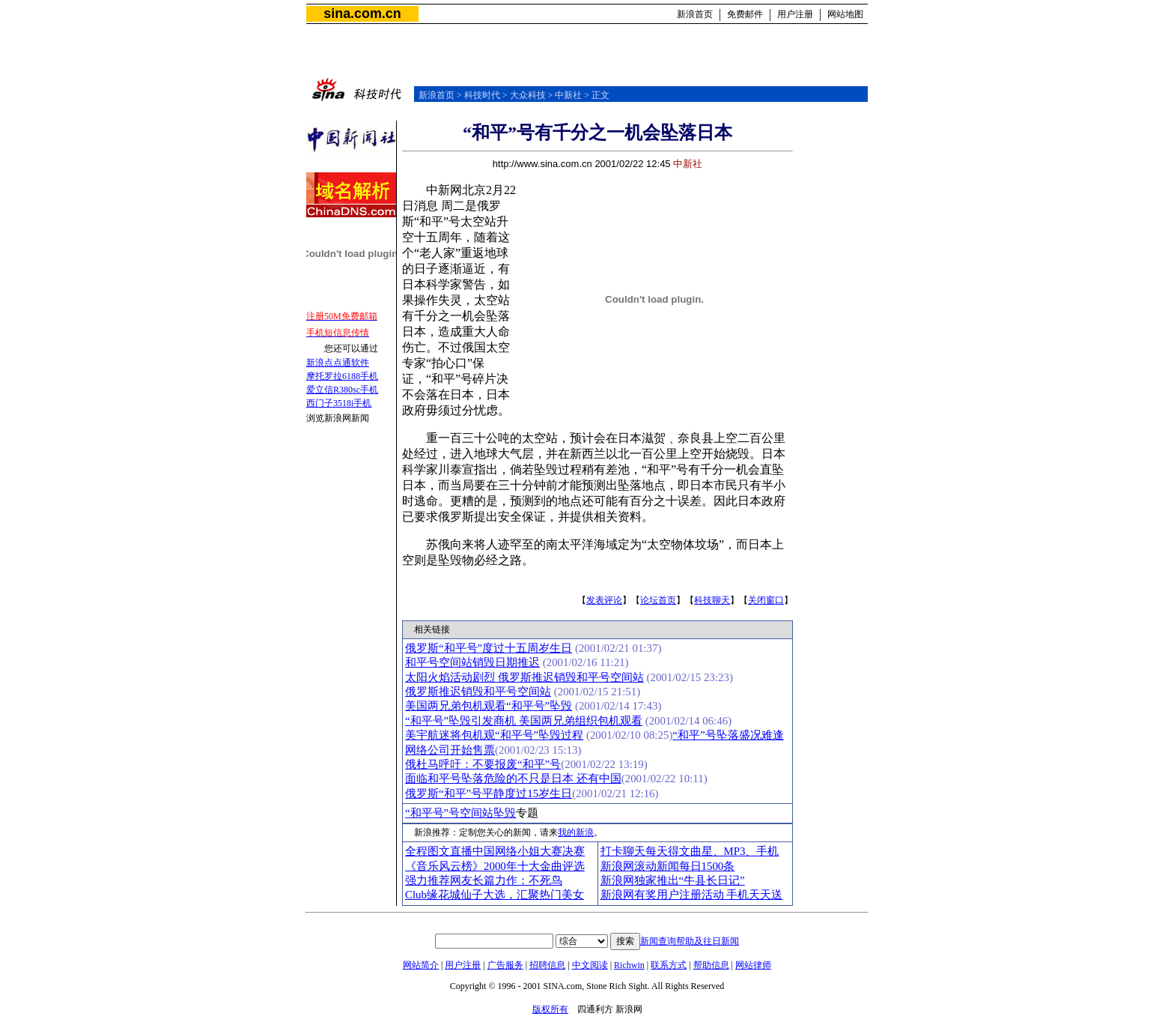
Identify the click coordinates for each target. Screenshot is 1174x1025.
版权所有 (550, 1009)
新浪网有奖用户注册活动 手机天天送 (691, 895)
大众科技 (528, 95)
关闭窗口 (766, 600)
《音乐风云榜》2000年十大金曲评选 (495, 866)
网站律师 (753, 965)
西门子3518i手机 (338, 403)
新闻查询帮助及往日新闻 (689, 941)
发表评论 (604, 600)
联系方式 (669, 965)
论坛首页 (658, 600)
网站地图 (845, 14)
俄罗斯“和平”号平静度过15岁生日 (488, 793)
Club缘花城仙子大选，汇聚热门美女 (494, 895)
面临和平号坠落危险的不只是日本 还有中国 (513, 778)
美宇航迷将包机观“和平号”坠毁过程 (494, 735)
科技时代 (482, 95)
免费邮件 (745, 14)
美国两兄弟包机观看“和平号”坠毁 (488, 706)
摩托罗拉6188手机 (342, 376)
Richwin (629, 965)
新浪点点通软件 (337, 362)
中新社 (568, 95)
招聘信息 (547, 965)
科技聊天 (712, 600)
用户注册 (795, 14)
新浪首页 (695, 14)
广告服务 (505, 965)
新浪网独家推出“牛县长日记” (672, 880)
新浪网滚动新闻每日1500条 (667, 866)
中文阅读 (590, 965)
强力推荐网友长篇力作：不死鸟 (483, 880)
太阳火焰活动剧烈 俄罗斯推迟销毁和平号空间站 (524, 677)
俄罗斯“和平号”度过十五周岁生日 (488, 648)
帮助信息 (711, 965)
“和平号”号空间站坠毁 (460, 813)
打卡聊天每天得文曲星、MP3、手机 (689, 851)
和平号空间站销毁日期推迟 (472, 662)
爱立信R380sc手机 (342, 389)
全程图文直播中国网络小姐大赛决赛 (495, 851)
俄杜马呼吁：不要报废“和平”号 (483, 764)
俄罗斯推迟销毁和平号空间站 (478, 692)
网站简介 (421, 965)
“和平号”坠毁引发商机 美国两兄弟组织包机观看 (523, 721)
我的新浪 (576, 832)
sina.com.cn (362, 13)
